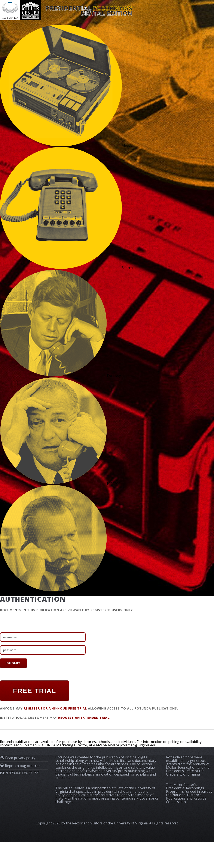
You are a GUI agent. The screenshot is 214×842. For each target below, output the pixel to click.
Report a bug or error (22, 765)
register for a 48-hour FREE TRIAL (55, 708)
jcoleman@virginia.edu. (138, 745)
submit (13, 663)
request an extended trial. (84, 718)
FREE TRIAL (34, 690)
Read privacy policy (19, 757)
